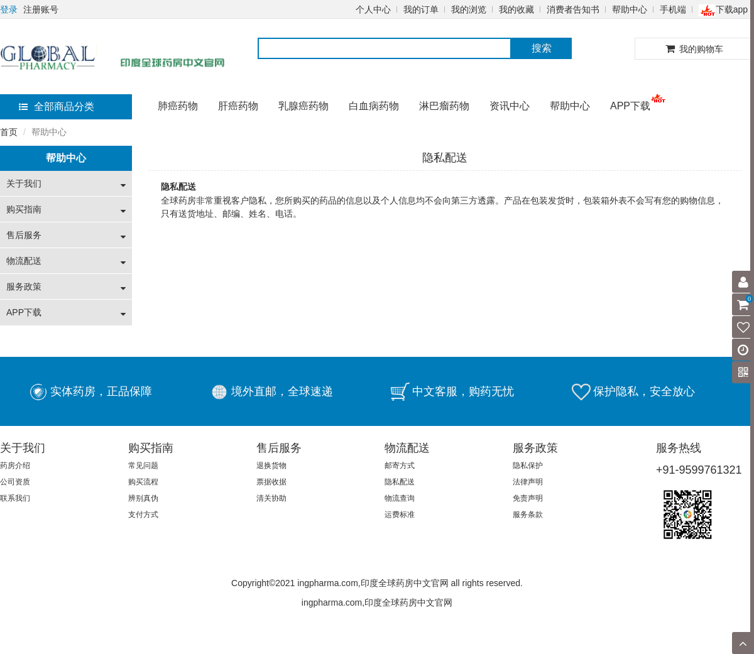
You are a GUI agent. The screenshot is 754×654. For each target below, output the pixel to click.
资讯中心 (509, 106)
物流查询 (400, 498)
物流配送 (23, 261)
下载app (723, 9)
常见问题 (143, 465)
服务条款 (528, 514)
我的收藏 (516, 9)
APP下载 (630, 106)
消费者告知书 (573, 9)
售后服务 (23, 235)
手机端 (673, 9)
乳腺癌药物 (303, 106)
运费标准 (400, 514)
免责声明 (528, 498)
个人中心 (373, 9)
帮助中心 (629, 9)
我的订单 (421, 9)
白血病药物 (374, 106)
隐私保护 (528, 465)
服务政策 (23, 286)
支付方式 (143, 514)
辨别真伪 (143, 498)
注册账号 (40, 9)
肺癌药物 (178, 106)
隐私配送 (400, 481)
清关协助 (271, 498)
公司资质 (15, 481)
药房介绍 (15, 465)
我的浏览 (468, 9)
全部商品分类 (56, 106)
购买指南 (23, 209)
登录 (9, 9)
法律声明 (528, 481)
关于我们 (23, 183)
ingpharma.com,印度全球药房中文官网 (377, 602)
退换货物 (271, 465)
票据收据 (271, 481)
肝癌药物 (238, 106)
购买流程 (143, 481)
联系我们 (15, 498)
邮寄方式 (400, 465)
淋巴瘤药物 (444, 106)
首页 (9, 132)
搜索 (542, 48)
